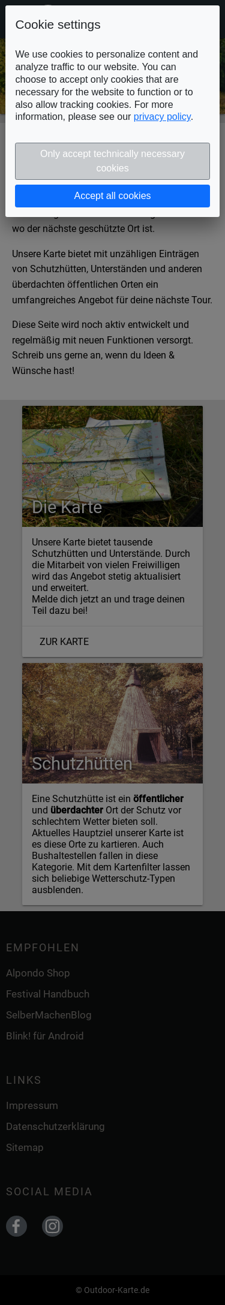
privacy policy (162, 116)
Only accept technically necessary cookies (112, 161)
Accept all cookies (112, 196)
